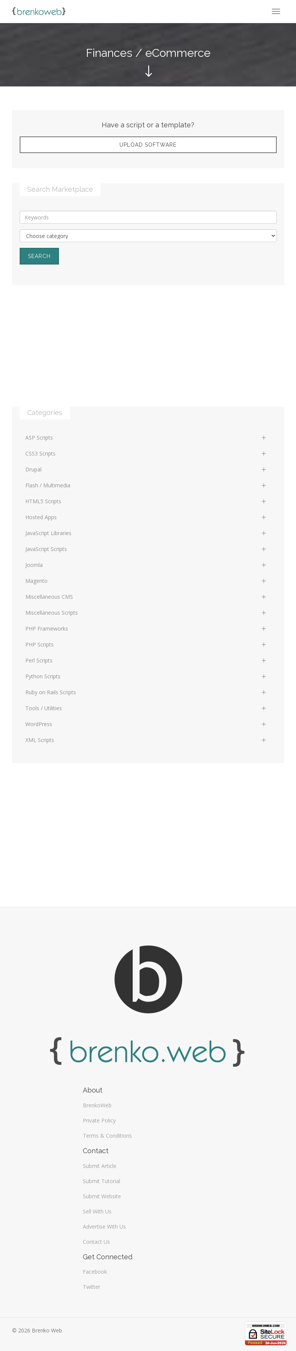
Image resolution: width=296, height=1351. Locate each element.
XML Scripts (146, 740)
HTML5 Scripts (146, 501)
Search (39, 256)
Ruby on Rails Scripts (146, 692)
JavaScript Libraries (146, 533)
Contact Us (96, 1241)
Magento (146, 580)
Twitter (91, 1286)
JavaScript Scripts (146, 549)
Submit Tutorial (101, 1181)
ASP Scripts (146, 437)
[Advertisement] (148, 354)
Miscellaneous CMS (146, 596)
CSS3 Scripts (146, 453)
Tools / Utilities (146, 708)
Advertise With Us (104, 1226)
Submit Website (102, 1196)
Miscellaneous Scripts (146, 612)
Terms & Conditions (107, 1135)
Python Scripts (146, 676)
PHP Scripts (146, 644)
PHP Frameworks (146, 628)
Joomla (146, 564)
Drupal (146, 469)
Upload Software (148, 145)
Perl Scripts (146, 660)
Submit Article (99, 1165)
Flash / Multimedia (146, 485)
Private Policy (99, 1120)
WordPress (146, 724)
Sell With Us (97, 1211)
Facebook (95, 1271)
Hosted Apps (146, 517)
